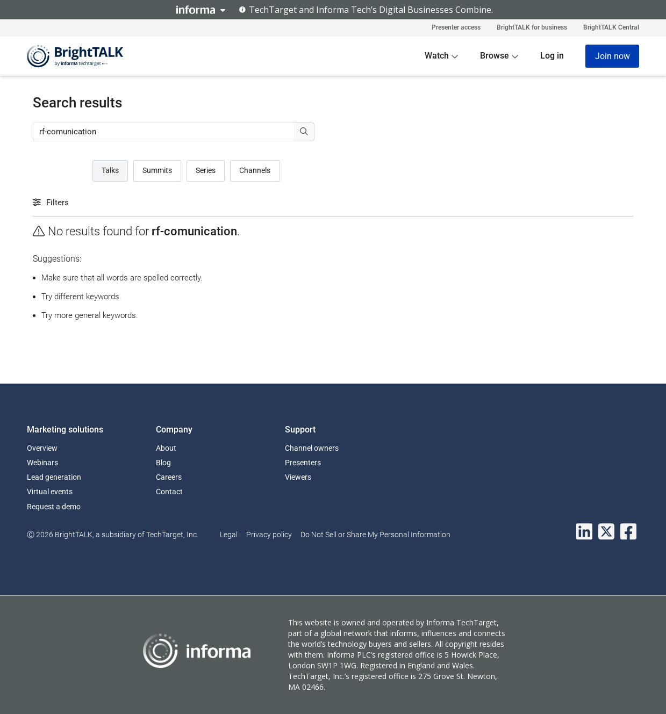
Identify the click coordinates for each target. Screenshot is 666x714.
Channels (254, 170)
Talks (110, 170)
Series (206, 170)
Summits (157, 170)
